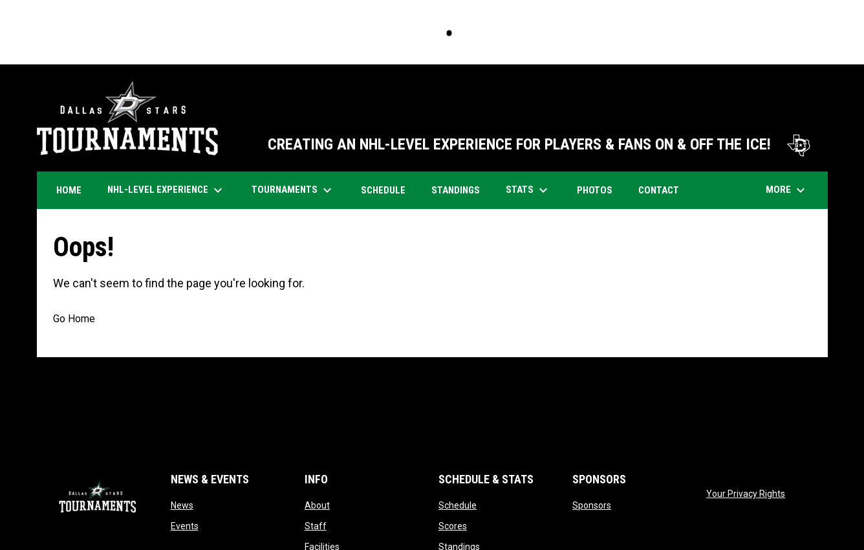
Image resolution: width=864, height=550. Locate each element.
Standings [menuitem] (455, 190)
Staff (316, 526)
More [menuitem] (787, 190)
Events (185, 526)
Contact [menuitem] (658, 190)
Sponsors (591, 505)
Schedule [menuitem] (388, 190)
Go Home (74, 319)
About (317, 505)
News (182, 505)
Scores (452, 526)
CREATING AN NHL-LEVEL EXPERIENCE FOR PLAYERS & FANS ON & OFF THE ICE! (541, 144)
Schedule (457, 505)
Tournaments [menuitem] (293, 190)
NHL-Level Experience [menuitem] (166, 190)
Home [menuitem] (68, 190)
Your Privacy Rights (745, 494)
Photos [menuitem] (599, 190)
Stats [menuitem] (528, 190)
